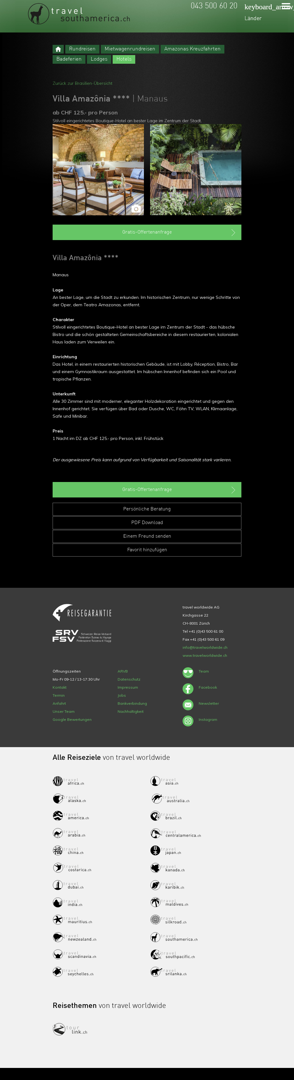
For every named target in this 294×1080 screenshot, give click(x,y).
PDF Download (147, 522)
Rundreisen (82, 49)
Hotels (124, 59)
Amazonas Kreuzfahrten (192, 49)
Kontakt (60, 687)
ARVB (123, 671)
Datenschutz (129, 679)
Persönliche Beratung (147, 509)
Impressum (128, 687)
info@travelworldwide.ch (205, 647)
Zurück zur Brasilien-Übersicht (82, 83)
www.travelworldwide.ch (205, 655)
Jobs (122, 695)
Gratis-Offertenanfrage (179, 232)
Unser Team (64, 711)
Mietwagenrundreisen (130, 49)
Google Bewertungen (72, 719)
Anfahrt (59, 703)
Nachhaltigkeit (131, 711)
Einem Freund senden (147, 536)
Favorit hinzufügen (147, 550)
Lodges (99, 59)
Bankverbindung (132, 703)
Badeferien (69, 59)
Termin (59, 695)
